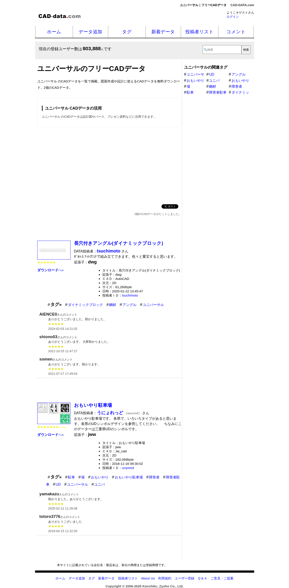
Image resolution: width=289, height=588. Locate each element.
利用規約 (164, 578)
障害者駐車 (218, 92)
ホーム (54, 31)
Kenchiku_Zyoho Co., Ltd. (162, 586)
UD (58, 484)
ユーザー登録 (184, 578)
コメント (236, 31)
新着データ (163, 31)
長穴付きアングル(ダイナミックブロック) (118, 243)
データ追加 (90, 31)
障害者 (154, 477)
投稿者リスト (199, 31)
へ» (50, 270)
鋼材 (112, 305)
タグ (127, 31)
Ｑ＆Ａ (202, 578)
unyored (128, 468)
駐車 (71, 477)
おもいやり (99, 477)
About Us (148, 578)
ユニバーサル (153, 305)
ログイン (233, 16)
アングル (129, 305)
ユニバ (99, 484)
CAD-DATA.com (242, 5)
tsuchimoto (130, 295)
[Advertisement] (109, 164)
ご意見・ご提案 (222, 578)
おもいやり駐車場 (93, 405)
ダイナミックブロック (85, 305)
